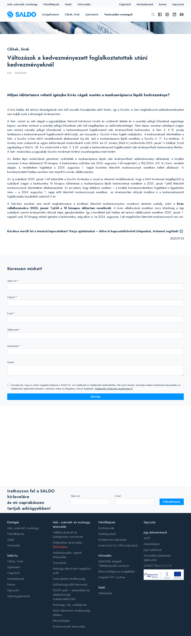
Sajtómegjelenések (18, 596)
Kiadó (68, 4)
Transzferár (59, 563)
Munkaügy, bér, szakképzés (70, 605)
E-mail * (11, 313)
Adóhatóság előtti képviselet (70, 584)
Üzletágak (13, 522)
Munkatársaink (145, 4)
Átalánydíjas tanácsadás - (68, 544)
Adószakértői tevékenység (69, 579)
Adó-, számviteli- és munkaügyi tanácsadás (71, 524)
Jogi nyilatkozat (153, 550)
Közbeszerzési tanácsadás (69, 626)
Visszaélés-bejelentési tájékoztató (157, 558)
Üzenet (10, 362)
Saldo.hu (12, 556)
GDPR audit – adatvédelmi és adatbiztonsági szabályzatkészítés (71, 594)
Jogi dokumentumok (155, 532)
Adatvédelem (152, 544)
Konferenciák (106, 528)
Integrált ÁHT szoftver (111, 577)
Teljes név (75, 496)
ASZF (147, 538)
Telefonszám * (14, 329)
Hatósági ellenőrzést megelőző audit (72, 571)
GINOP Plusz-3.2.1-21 (158, 566)
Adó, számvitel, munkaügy (22, 4)
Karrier (163, 4)
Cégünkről (125, 4)
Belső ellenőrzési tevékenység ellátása (71, 613)
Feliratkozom (171, 502)
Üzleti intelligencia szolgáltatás (116, 571)
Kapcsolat (178, 4)
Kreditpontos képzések (112, 540)
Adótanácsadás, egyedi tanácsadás (67, 555)
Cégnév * (12, 297)
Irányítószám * (14, 346)
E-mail (118, 496)
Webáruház (105, 593)
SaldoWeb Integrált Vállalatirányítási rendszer (113, 563)
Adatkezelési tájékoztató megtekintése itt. (114, 388)
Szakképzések (107, 534)
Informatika (84, 4)
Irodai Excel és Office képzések (118, 545)
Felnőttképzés (51, 4)
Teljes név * (13, 281)
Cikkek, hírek (72, 14)
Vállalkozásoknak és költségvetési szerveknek (68, 534)
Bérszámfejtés (61, 621)
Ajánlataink (91, 14)
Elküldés (95, 396)
